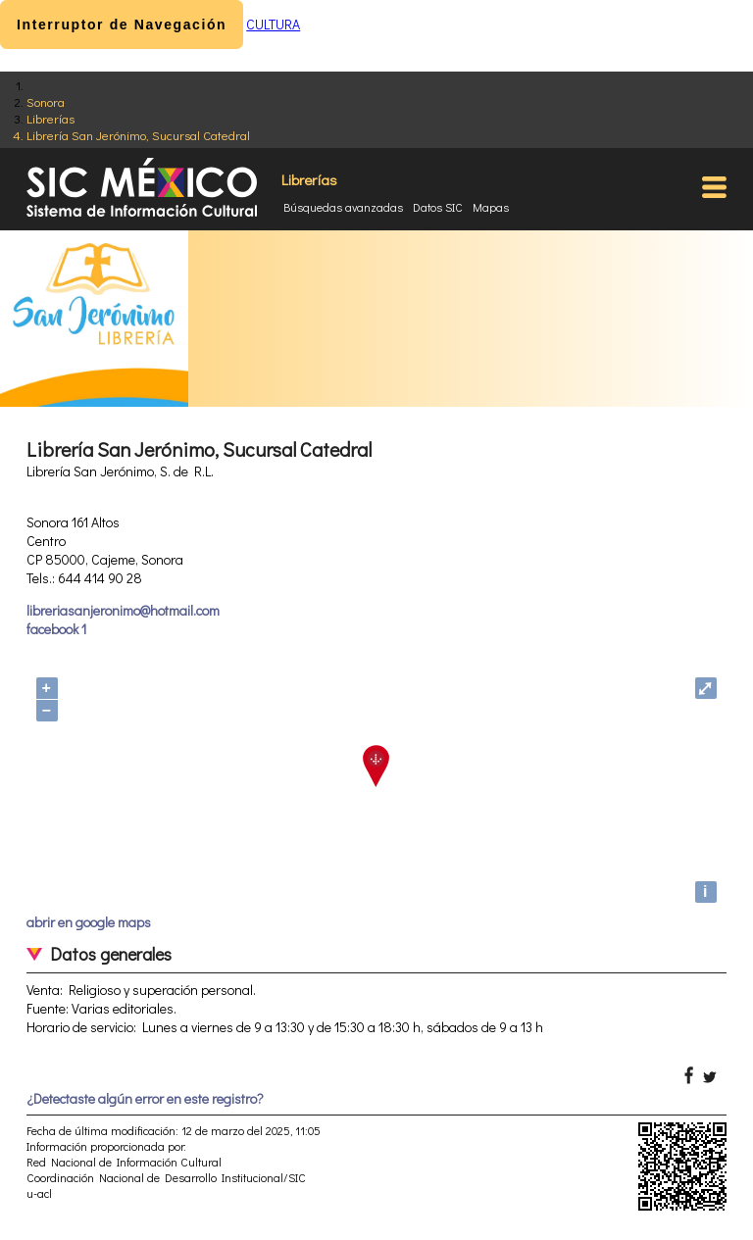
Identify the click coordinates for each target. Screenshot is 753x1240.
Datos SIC (438, 207)
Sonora (45, 101)
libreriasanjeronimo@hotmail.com (123, 610)
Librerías (50, 118)
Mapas (491, 207)
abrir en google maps (88, 922)
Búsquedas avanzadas (343, 207)
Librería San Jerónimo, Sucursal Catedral (138, 134)
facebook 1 (56, 629)
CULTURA (273, 24)
